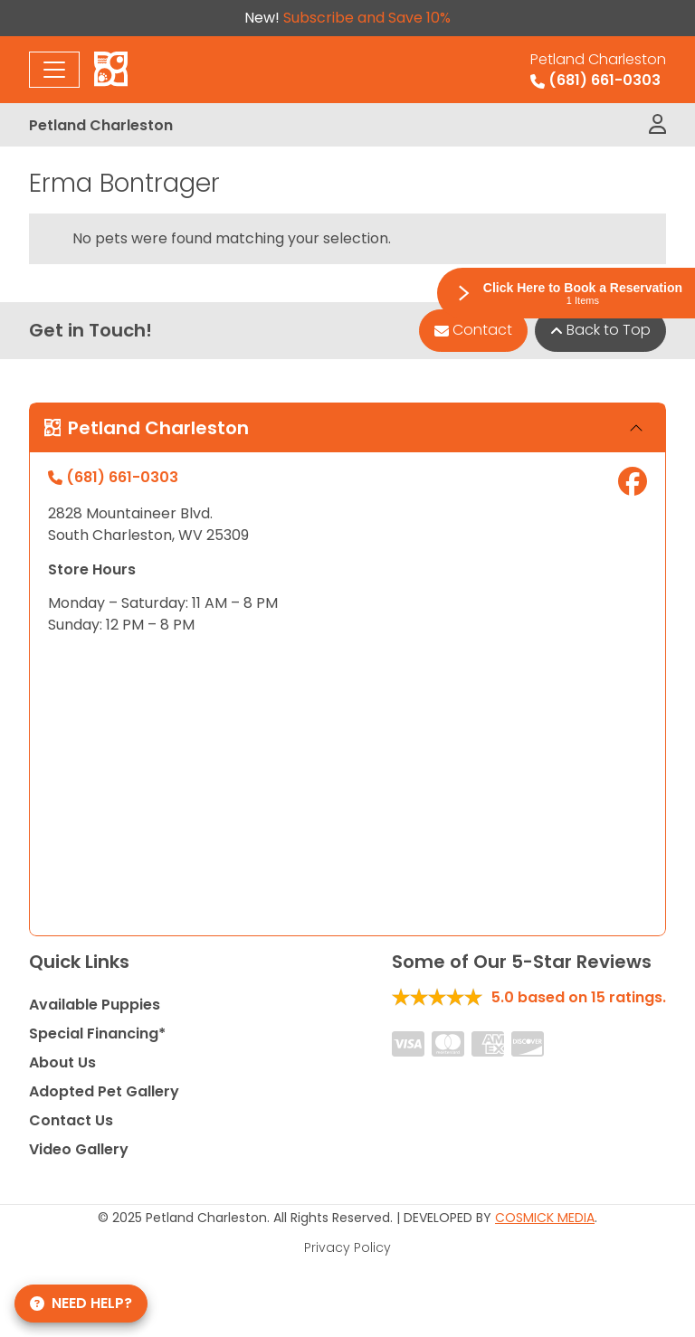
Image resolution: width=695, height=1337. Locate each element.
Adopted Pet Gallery (104, 1091)
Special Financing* (97, 1033)
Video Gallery (79, 1149)
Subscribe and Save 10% (367, 17)
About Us (62, 1062)
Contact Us (71, 1120)
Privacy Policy (347, 1247)
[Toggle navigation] (54, 70)
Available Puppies (94, 1004)
